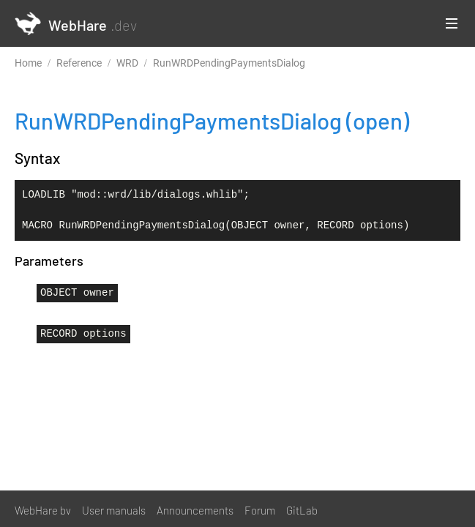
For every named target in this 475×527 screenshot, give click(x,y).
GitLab (302, 510)
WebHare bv (43, 510)
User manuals (114, 510)
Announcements (195, 510)
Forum (259, 510)
